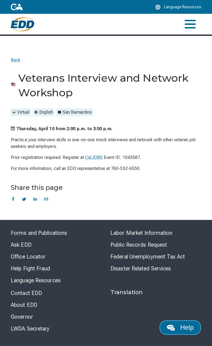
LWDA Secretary (30, 328)
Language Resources (36, 280)
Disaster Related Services (140, 268)
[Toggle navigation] (190, 24)
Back (15, 60)
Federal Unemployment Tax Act (147, 256)
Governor (22, 316)
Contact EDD (26, 293)
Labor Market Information (141, 233)
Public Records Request (138, 244)
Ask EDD (21, 244)
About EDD (24, 305)
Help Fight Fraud (30, 268)
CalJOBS (94, 157)
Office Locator (28, 256)
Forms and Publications (39, 233)
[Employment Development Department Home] (22, 24)
